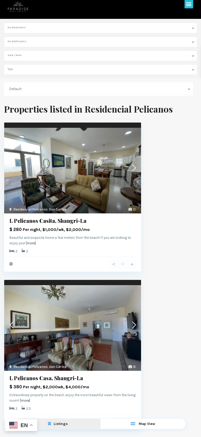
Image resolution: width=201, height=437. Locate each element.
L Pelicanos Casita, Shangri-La (47, 220)
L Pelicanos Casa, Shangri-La (46, 377)
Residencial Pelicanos (30, 209)
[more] (31, 243)
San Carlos (57, 209)
